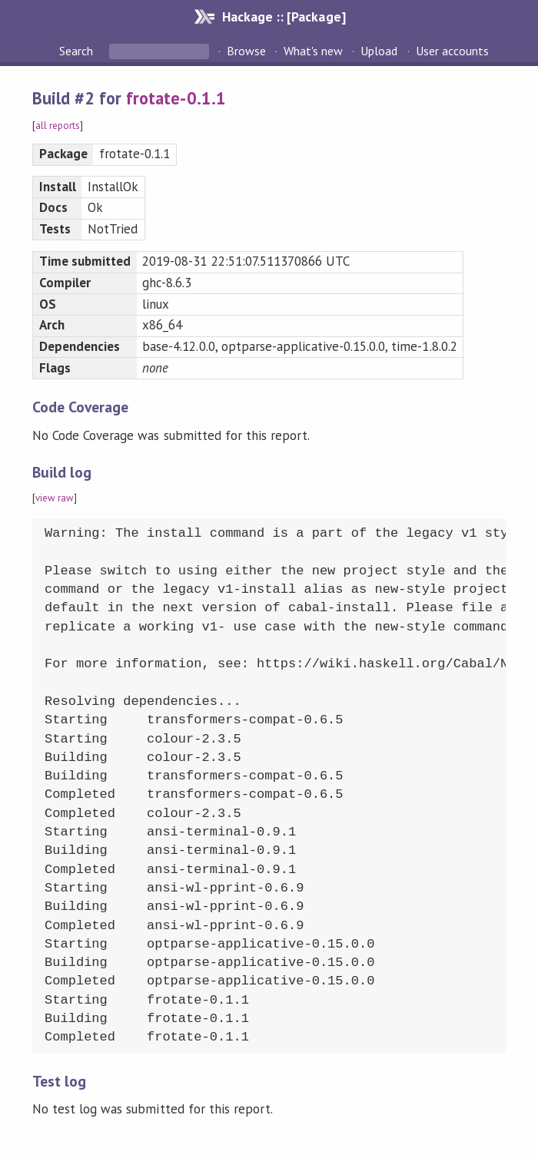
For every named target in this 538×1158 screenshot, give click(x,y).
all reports (57, 125)
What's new (313, 50)
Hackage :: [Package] (283, 16)
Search (77, 50)
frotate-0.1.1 (175, 98)
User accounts (452, 50)
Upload (378, 50)
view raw (54, 498)
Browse (246, 50)
